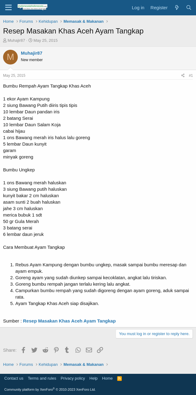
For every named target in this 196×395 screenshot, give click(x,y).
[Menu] (8, 7)
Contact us (13, 378)
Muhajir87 (16, 40)
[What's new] (177, 7)
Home (107, 378)
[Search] (189, 7)
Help (94, 378)
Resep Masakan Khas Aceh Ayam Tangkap (69, 320)
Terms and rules (42, 378)
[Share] (183, 75)
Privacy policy (73, 378)
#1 (191, 75)
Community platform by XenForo (50, 389)
